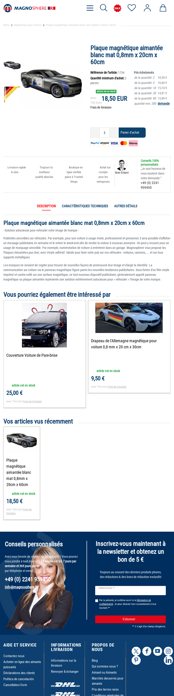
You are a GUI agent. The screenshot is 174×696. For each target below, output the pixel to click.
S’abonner (142, 619)
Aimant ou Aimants (104, 672)
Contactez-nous (13, 656)
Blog (95, 660)
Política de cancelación (18, 679)
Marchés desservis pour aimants (107, 681)
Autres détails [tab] (125, 206)
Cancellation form (15, 685)
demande (164, 103)
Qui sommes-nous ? (105, 666)
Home (6, 25)
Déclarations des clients (19, 673)
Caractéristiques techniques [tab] (85, 206)
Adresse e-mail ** (107, 588)
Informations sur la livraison (63, 663)
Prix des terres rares (105, 689)
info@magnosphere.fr (21, 587)
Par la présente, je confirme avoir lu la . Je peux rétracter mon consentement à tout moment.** (127, 604)
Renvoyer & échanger (65, 672)
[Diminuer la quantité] (95, 132)
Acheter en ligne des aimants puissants (22, 664)
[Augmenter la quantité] (114, 132)
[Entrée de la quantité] (104, 132)
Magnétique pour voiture (27, 25)
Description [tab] (46, 206)
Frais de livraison (100, 107)
